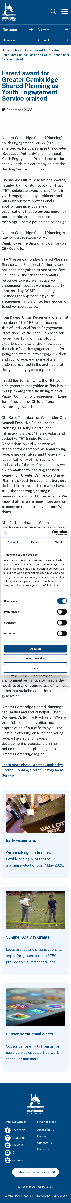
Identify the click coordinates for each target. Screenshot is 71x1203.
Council (53, 40)
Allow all (35, 648)
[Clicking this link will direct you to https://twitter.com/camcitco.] (9, 1153)
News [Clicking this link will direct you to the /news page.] (17, 50)
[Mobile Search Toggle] (53, 11)
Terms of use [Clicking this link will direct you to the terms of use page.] (59, 1195)
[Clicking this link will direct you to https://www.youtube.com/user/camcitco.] (14, 1160)
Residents (18, 30)
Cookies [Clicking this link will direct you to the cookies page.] (8, 1195)
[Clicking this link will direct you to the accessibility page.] (45, 1129)
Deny (35, 668)
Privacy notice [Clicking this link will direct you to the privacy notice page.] (43, 1195)
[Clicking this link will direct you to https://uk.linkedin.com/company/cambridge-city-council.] (14, 1145)
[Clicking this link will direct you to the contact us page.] (44, 1149)
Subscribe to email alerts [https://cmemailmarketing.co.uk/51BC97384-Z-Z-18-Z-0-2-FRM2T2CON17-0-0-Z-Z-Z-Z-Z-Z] (35, 1172)
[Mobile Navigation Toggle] (65, 11)
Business (18, 40)
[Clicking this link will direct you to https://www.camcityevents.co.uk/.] (44, 1142)
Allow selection (35, 658)
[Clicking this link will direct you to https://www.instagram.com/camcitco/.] (15, 1138)
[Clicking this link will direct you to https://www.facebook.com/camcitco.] (15, 1130)
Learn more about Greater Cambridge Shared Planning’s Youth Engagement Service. (32, 770)
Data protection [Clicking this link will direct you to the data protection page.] (24, 1195)
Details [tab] (35, 542)
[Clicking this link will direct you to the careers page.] (42, 1136)
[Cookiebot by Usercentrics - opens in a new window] (52, 532)
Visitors (53, 30)
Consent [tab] (12, 542)
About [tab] (58, 542)
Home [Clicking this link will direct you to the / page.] (6, 50)
